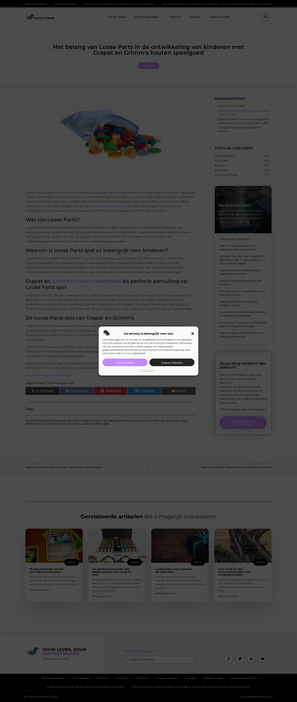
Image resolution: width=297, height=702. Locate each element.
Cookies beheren (172, 362)
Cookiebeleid (146, 370)
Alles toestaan (125, 362)
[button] (193, 334)
